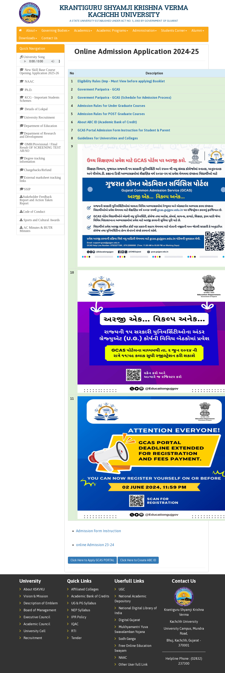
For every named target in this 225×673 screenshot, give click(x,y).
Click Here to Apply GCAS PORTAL (92, 560)
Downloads (28, 38)
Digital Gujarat (127, 620)
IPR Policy (76, 617)
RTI (71, 631)
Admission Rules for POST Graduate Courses (111, 114)
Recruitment (30, 638)
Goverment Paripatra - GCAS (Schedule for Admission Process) (124, 97)
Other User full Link (131, 664)
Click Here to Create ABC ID (138, 560)
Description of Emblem (38, 603)
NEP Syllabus (78, 610)
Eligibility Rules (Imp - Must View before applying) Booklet (121, 81)
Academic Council (34, 624)
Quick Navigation (32, 48)
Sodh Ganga (125, 639)
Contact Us (49, 38)
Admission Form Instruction (98, 531)
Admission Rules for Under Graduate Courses (111, 106)
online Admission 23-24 (95, 545)
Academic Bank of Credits (88, 596)
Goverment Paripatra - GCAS (99, 89)
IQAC (73, 624)
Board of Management (37, 610)
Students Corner (174, 30)
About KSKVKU (32, 589)
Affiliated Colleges (83, 589)
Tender (74, 638)
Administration (145, 30)
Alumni (197, 30)
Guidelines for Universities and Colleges (108, 138)
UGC (120, 589)
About (31, 30)
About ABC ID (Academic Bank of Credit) (107, 122)
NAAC (121, 657)
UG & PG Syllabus (81, 603)
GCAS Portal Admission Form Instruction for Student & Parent (124, 130)
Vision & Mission (33, 596)
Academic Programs (112, 30)
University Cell (32, 631)
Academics (83, 30)
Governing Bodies (56, 30)
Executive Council (34, 617)
